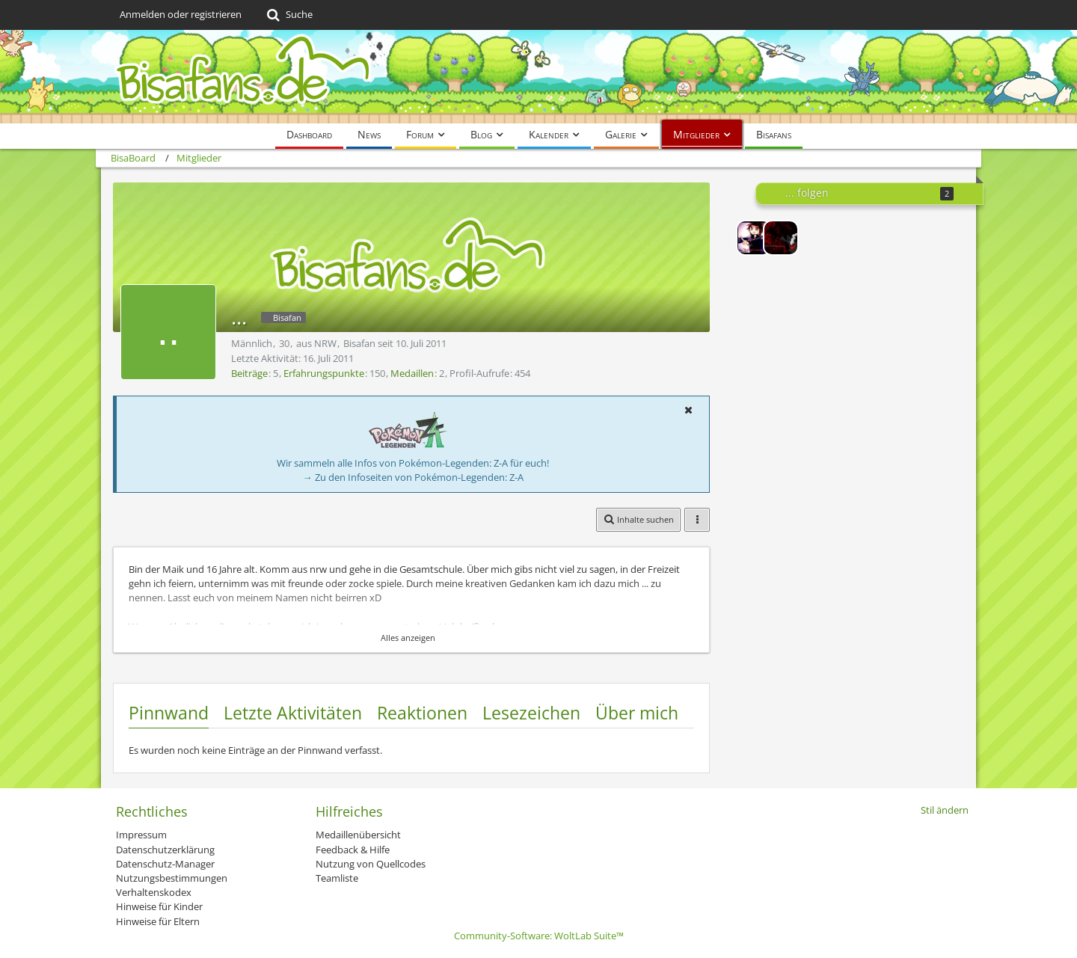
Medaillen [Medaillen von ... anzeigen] (412, 373)
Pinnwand (169, 713)
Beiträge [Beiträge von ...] (249, 373)
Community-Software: (539, 935)
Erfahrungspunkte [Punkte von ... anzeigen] (323, 373)
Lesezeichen (531, 713)
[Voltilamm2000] (781, 238)
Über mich (636, 713)
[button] (688, 410)
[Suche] (288, 15)
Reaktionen (422, 713)
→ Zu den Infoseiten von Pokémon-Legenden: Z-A (413, 477)
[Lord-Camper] (754, 238)
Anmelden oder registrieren (181, 14)
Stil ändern (945, 810)
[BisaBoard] (538, 76)
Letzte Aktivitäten (293, 713)
